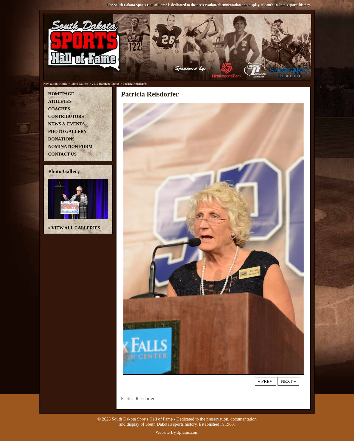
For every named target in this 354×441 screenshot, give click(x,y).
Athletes (60, 101)
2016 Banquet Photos (105, 83)
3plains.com (187, 432)
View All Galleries (75, 227)
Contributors (66, 116)
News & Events (66, 123)
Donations (61, 139)
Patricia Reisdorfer (135, 83)
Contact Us (62, 154)
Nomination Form (70, 146)
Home (63, 83)
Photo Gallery (79, 83)
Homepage (61, 93)
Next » (288, 381)
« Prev (265, 381)
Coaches (59, 108)
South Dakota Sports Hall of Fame (142, 419)
